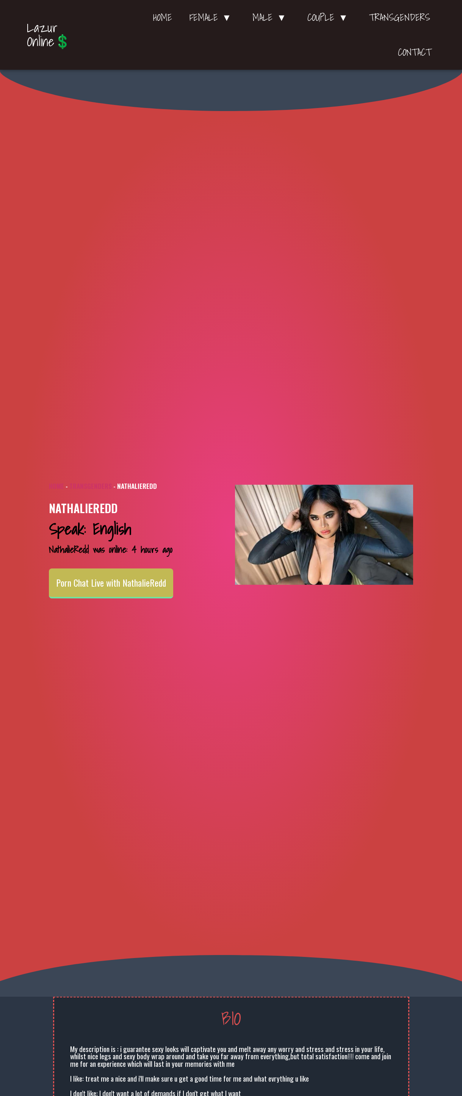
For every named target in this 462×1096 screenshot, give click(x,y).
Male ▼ (271, 17)
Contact (414, 52)
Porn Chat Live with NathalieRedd (111, 582)
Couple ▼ (329, 17)
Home (162, 17)
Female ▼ (212, 17)
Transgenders (399, 17)
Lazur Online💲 (49, 34)
